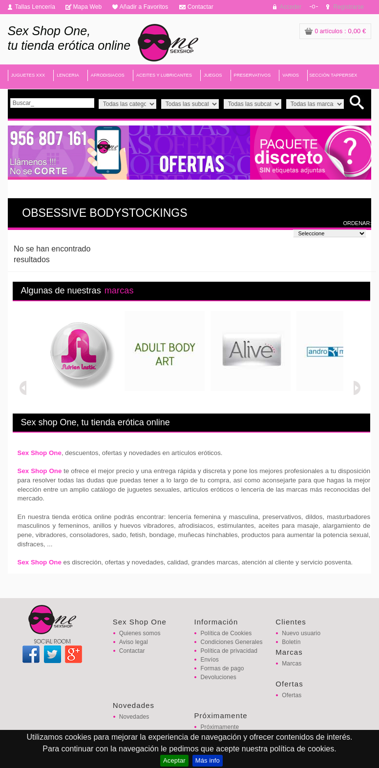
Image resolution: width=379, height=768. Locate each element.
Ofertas (291, 695)
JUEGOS (213, 75)
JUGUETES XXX (28, 75)
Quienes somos (140, 633)
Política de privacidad (228, 650)
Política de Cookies (226, 633)
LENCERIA (68, 75)
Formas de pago (222, 668)
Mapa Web (87, 6)
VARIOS (290, 75)
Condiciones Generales (231, 642)
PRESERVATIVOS (252, 75)
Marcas (291, 663)
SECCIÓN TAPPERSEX (333, 75)
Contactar (200, 6)
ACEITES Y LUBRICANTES (164, 75)
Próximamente (219, 727)
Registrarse (348, 6)
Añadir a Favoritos (144, 6)
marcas (119, 290)
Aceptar (174, 760)
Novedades (134, 716)
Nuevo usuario (301, 633)
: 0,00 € (335, 31)
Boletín (291, 642)
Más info (207, 760)
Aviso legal (133, 642)
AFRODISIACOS (108, 75)
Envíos (209, 659)
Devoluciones (218, 677)
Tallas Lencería (35, 6)
